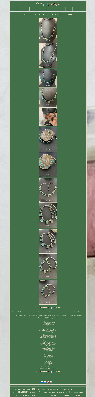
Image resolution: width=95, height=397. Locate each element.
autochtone (60, 392)
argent (78, 395)
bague (34, 395)
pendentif (44, 389)
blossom (64, 389)
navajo (26, 395)
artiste (39, 389)
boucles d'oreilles (18, 389)
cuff (76, 389)
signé (53, 392)
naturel (38, 395)
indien (20, 395)
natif (34, 388)
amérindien (76, 392)
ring (14, 392)
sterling (69, 392)
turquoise (55, 395)
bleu (61, 395)
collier (39, 392)
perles (16, 395)
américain (23, 391)
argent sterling (54, 389)
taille (28, 389)
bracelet (67, 395)
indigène (71, 389)
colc (24, 389)
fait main (47, 395)
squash (81, 392)
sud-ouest (32, 392)
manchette (80, 389)
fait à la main (47, 392)
